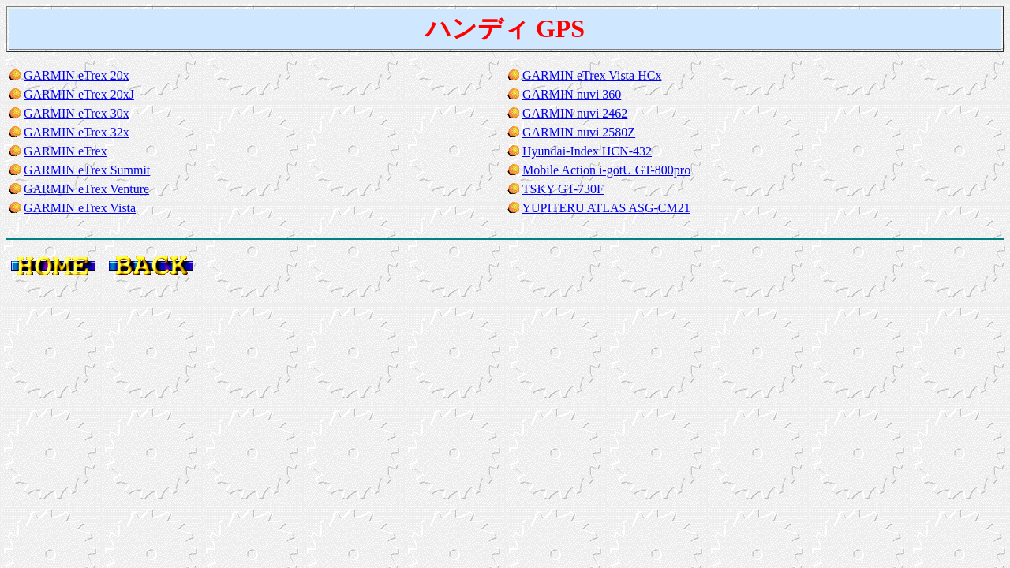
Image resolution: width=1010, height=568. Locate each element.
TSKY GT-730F (563, 189)
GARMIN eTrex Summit (87, 170)
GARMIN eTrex (65, 151)
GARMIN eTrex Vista (80, 208)
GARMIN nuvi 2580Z (578, 132)
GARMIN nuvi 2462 (574, 113)
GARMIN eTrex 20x (76, 75)
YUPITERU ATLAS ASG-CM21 (606, 208)
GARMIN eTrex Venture (86, 189)
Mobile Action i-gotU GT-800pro (606, 170)
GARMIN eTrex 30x (76, 113)
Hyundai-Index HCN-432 (587, 151)
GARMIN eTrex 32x (76, 132)
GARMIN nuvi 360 (571, 94)
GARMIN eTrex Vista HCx (591, 75)
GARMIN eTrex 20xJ (79, 94)
